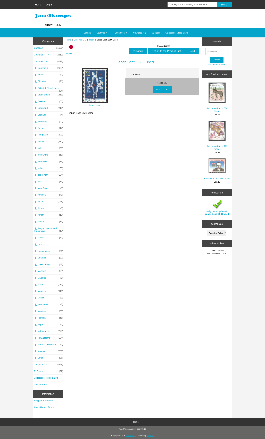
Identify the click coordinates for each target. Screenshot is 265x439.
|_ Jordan (48, 215)
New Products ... (42, 384)
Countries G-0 (80, 40)
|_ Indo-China (48, 154)
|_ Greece (48, 101)
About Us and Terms (44, 407)
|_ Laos (38, 244)
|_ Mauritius (48, 291)
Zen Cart (150, 436)
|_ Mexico (48, 297)
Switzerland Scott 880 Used (216, 97)
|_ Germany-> (48, 68)
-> (48, 61)
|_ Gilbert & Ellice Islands (48, 89)
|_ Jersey (48, 208)
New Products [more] (217, 74)
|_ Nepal (48, 324)
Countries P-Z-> (48, 364)
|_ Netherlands (48, 331)
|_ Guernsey (48, 121)
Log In (49, 4)
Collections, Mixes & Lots (176, 33)
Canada (87, 33)
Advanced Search (217, 64)
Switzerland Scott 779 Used (216, 135)
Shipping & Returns (43, 400)
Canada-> (48, 48)
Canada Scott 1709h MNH (217, 169)
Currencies (217, 224)
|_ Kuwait (48, 237)
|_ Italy (48, 181)
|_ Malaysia (48, 271)
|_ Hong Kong (48, 134)
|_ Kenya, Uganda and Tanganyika (48, 229)
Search (217, 41)
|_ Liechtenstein (48, 251)
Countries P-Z (139, 33)
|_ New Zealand (48, 338)
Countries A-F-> (48, 54)
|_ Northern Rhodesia (48, 344)
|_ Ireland (48, 168)
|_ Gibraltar (48, 81)
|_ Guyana (48, 128)
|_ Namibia (48, 317)
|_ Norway (48, 351)
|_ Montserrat (48, 304)
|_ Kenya (48, 221)
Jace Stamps (131, 436)
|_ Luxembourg (48, 264)
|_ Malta (48, 284)
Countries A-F (102, 33)
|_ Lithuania (48, 257)
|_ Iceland (48, 141)
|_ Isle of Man (48, 175)
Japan (91, 40)
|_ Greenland (48, 108)
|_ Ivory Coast (48, 188)
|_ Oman (48, 357)
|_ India (48, 148)
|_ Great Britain (48, 94)
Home (38, 4)
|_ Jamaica (48, 194)
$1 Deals (156, 33)
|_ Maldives (48, 278)
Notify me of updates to (217, 207)
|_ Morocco (48, 311)
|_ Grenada (48, 114)
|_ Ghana (48, 74)
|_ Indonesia (48, 161)
